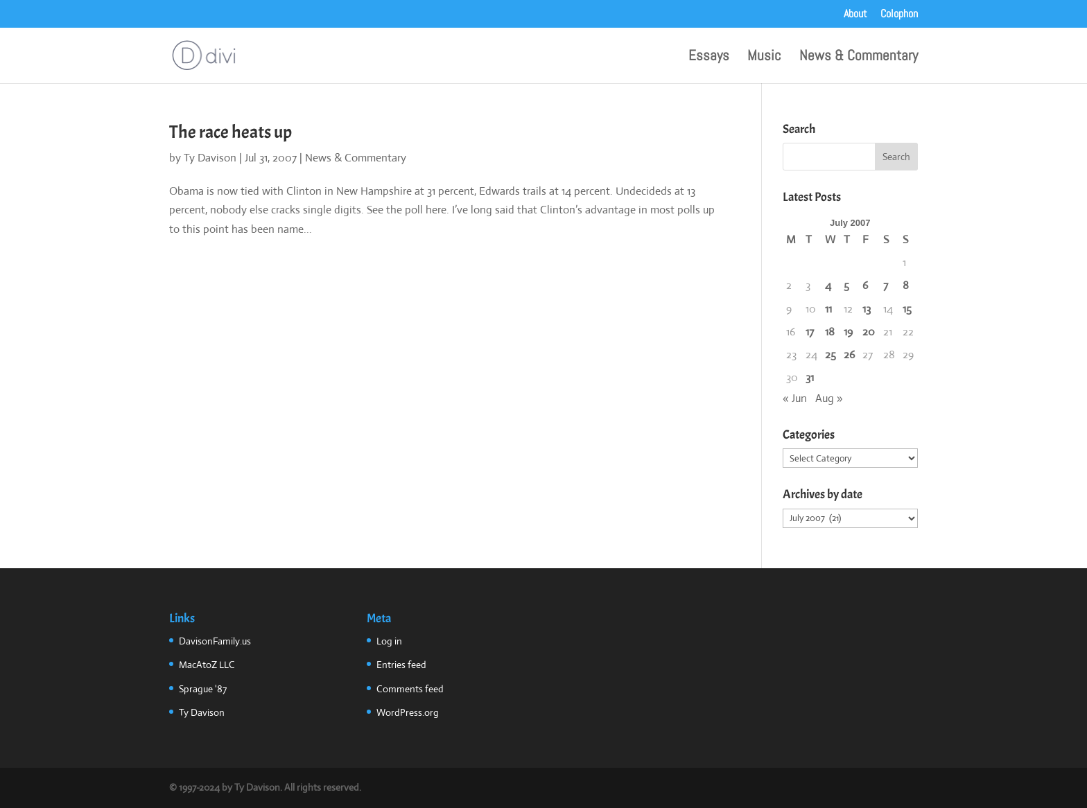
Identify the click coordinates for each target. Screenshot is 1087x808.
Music (764, 57)
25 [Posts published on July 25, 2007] (830, 354)
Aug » (829, 398)
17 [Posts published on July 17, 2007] (810, 331)
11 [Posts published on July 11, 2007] (828, 308)
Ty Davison (210, 157)
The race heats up (230, 132)
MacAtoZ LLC (207, 664)
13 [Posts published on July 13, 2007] (866, 308)
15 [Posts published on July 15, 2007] (907, 308)
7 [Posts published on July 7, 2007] (885, 285)
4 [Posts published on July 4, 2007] (828, 285)
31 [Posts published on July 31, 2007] (810, 377)
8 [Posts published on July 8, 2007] (906, 285)
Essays (708, 57)
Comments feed (410, 689)
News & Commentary (858, 57)
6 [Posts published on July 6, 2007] (865, 285)
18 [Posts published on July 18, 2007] (830, 331)
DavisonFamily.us (215, 641)
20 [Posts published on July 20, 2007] (868, 331)
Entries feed (401, 664)
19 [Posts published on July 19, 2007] (848, 331)
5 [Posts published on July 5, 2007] (846, 285)
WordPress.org (407, 712)
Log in (389, 641)
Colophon (899, 14)
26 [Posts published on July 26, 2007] (849, 354)
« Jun (795, 398)
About (855, 14)
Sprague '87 (203, 689)
